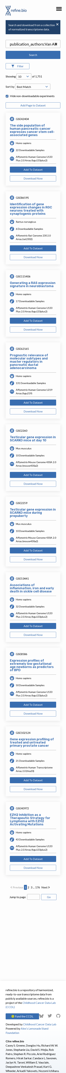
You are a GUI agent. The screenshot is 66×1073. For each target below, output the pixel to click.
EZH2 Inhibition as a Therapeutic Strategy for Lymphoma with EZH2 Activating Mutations (30, 819)
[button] (59, 10)
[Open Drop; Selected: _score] (32, 87)
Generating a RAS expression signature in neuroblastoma (32, 284)
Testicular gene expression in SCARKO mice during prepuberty (33, 513)
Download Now (33, 178)
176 (37, 887)
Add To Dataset (33, 169)
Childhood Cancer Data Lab (39, 1024)
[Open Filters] (17, 66)
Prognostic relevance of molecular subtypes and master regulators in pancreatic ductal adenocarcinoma (29, 361)
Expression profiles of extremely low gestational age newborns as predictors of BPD (32, 665)
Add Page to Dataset (33, 105)
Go (49, 897)
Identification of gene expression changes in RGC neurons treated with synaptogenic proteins (31, 209)
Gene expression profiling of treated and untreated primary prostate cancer (32, 742)
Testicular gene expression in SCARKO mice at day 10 (33, 438)
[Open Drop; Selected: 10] (24, 76)
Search (33, 54)
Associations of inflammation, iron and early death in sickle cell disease (32, 588)
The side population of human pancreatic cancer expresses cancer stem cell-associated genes (32, 130)
